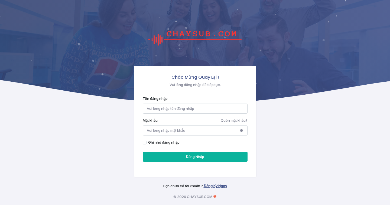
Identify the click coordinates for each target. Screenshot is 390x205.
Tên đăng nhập (155, 98)
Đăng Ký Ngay (215, 186)
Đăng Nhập (195, 156)
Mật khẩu (150, 120)
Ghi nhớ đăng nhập (164, 142)
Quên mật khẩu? (234, 120)
